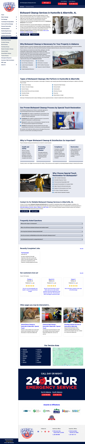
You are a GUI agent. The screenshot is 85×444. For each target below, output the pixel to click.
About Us (3, 64)
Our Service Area (51, 345)
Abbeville (25, 349)
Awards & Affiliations (51, 405)
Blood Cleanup (4, 43)
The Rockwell (25, 253)
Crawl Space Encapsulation (7, 21)
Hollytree (39, 349)
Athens (35, 207)
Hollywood (39, 352)
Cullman (39, 207)
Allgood (24, 358)
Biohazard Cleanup (6, 37)
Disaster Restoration (6, 25)
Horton (38, 354)
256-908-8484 (62, 3)
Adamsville (25, 352)
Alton (24, 360)
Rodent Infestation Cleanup (7, 48)
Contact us (34, 34)
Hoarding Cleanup (5, 46)
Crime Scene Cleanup (6, 39)
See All (81, 248)
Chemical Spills (4, 50)
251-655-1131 (73, 3)
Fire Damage (4, 18)
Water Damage (4, 16)
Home (22, 6)
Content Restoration (6, 32)
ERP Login (46, 2)
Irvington (39, 362)
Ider (38, 360)
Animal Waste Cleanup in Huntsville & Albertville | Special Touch (30, 326)
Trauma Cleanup (4, 55)
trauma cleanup (29, 32)
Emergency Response (6, 57)
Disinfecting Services (6, 30)
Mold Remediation (5, 28)
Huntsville (22, 207)
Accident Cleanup (5, 41)
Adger (24, 354)
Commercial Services (6, 34)
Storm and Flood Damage (7, 23)
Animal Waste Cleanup (6, 52)
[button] (16, 16)
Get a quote (35, 211)
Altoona (24, 362)
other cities (46, 207)
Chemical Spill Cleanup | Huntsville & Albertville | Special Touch (51, 326)
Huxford (39, 358)
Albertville (25, 356)
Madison (27, 207)
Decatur (31, 207)
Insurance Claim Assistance (7, 59)
